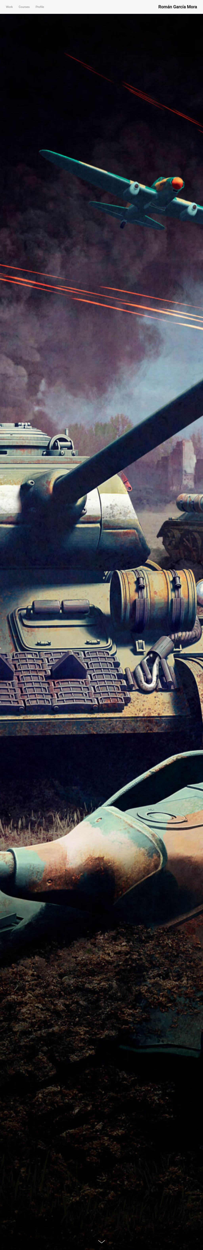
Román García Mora (177, 7)
